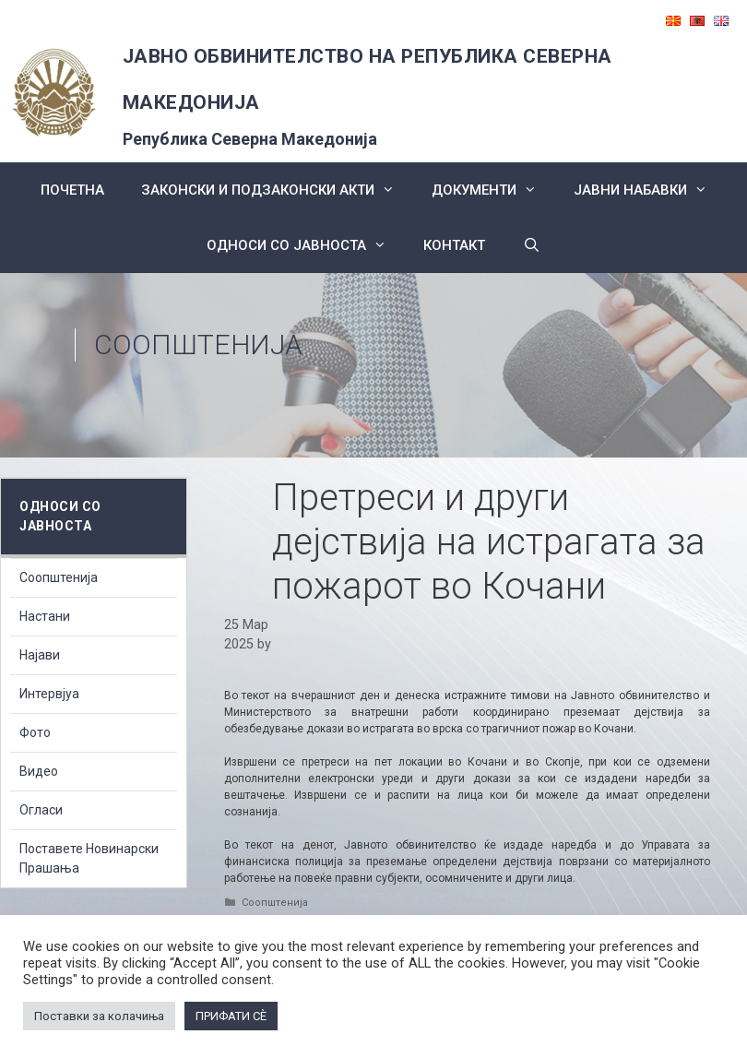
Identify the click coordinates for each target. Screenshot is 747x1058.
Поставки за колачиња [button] (99, 1016)
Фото (35, 732)
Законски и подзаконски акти (277, 190)
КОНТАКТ (454, 245)
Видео (38, 771)
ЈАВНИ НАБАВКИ (650, 190)
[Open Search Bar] (531, 245)
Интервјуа (49, 693)
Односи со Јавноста (306, 245)
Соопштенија (198, 344)
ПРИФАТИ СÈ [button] (231, 1016)
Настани (44, 616)
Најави (39, 655)
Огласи (41, 809)
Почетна (72, 190)
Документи (493, 190)
